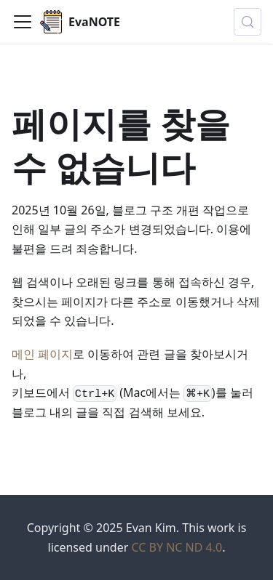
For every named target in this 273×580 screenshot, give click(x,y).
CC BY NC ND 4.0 (176, 547)
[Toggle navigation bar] (22, 22)
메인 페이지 (42, 354)
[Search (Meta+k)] (247, 22)
